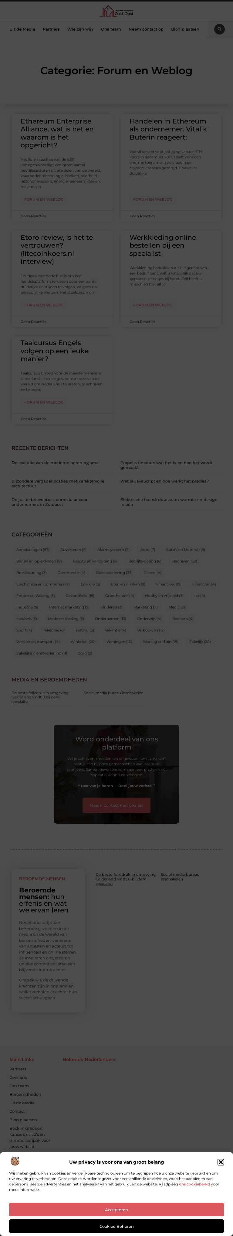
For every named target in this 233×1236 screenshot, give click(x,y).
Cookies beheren (117, 1226)
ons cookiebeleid (194, 1184)
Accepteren (116, 1209)
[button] (221, 1162)
